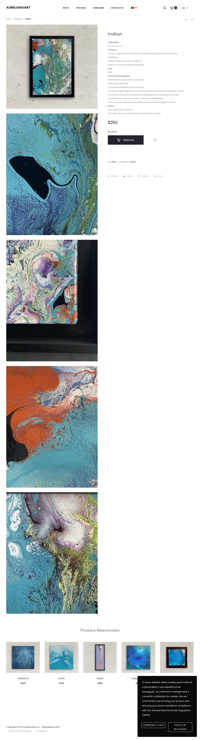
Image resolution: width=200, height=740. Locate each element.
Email (163, 177)
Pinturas (81, 8)
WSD (57, 729)
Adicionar (121, 142)
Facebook (113, 177)
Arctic (61, 680)
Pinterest (148, 177)
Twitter (130, 177)
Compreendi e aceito (153, 725)
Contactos (117, 8)
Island (100, 680)
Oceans (18, 21)
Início (8, 21)
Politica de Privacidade (20, 733)
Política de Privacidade (180, 727)
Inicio (66, 8)
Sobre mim (98, 8)
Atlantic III (23, 680)
